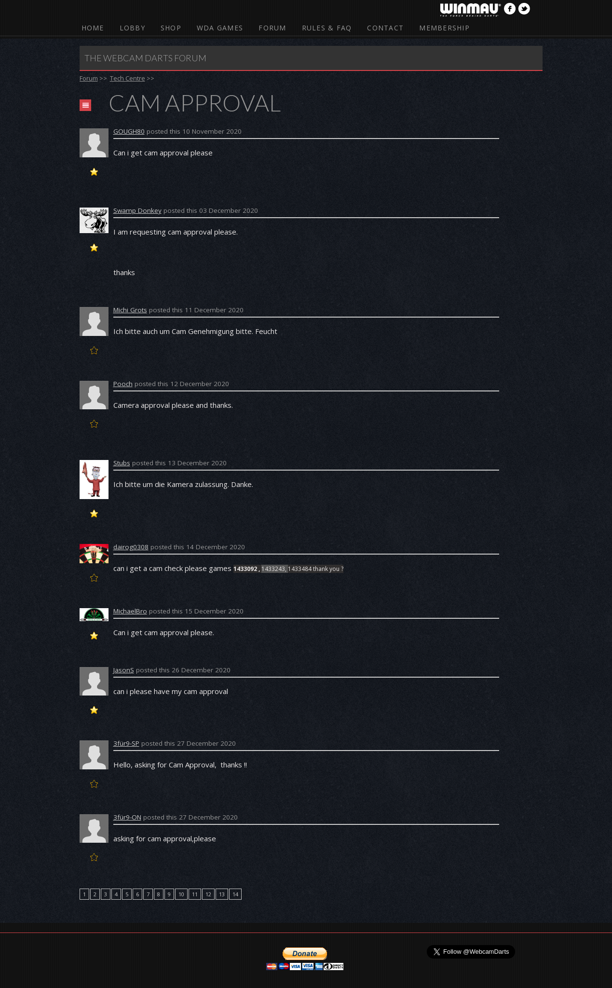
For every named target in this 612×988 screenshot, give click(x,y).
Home (93, 27)
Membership (444, 27)
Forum (272, 27)
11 (195, 894)
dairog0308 (131, 547)
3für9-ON (127, 817)
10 (181, 894)
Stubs (121, 463)
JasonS (123, 670)
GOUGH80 (129, 131)
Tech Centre (127, 78)
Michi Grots (130, 310)
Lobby (132, 27)
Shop (171, 27)
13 (222, 894)
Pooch (123, 383)
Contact (385, 27)
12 (208, 894)
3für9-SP (126, 743)
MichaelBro (130, 611)
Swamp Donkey (137, 210)
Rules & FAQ (327, 27)
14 (235, 894)
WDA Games (220, 27)
